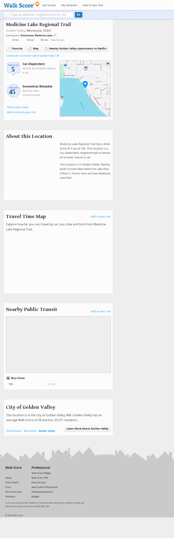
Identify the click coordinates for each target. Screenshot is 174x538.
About (8, 478)
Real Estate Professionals (44, 487)
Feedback (10, 496)
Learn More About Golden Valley (87, 428)
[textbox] (41, 15)
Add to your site (101, 216)
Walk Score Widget (41, 473)
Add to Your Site (93, 5)
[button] (7, 15)
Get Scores (49, 5)
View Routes (57, 40)
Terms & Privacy (13, 492)
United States (13, 431)
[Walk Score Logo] (22, 4)
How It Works (12, 482)
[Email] (19, 473)
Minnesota (30, 431)
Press (8, 487)
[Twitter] (7, 473)
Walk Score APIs (39, 478)
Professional (40, 467)
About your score (17, 107)
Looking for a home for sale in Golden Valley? (31, 55)
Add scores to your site (21, 112)
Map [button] (34, 48)
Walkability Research (42, 492)
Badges (35, 496)
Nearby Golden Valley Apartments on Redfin (75, 48)
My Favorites (69, 5)
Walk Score (13, 467)
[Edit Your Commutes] (55, 35)
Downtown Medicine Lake (37, 35)
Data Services (38, 482)
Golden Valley (15, 30)
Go (78, 14)
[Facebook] (13, 473)
